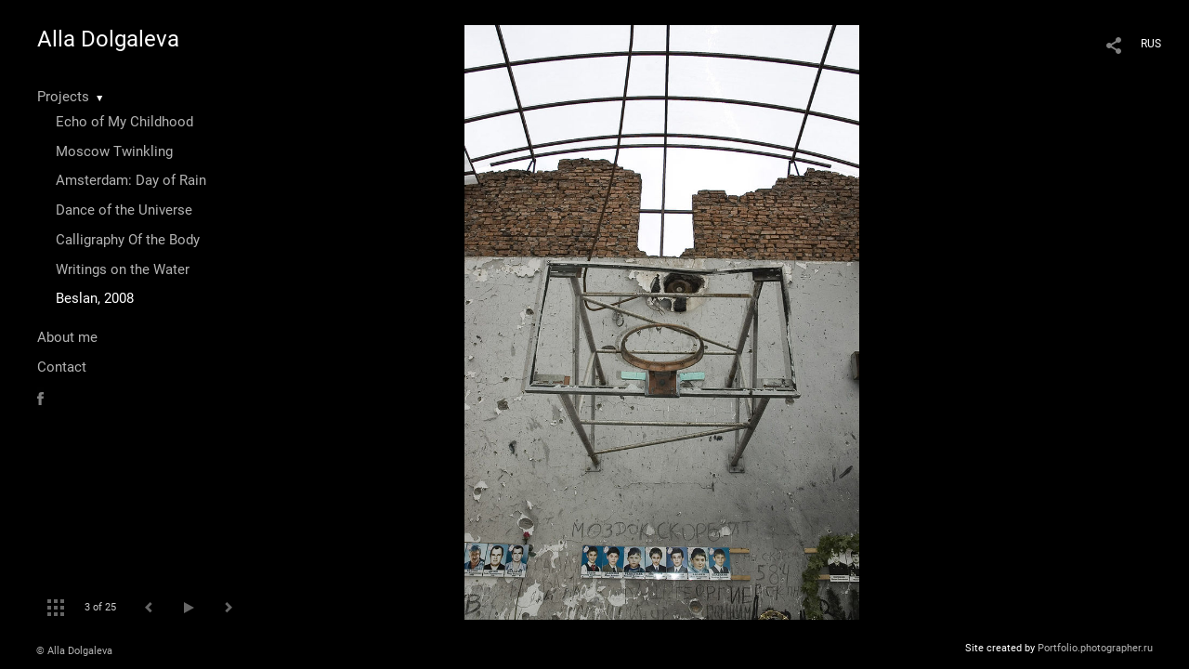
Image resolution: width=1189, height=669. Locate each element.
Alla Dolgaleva (108, 39)
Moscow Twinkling (114, 151)
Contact (61, 367)
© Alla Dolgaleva (74, 651)
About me (67, 337)
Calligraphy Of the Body (128, 239)
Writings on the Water (122, 269)
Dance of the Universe (124, 210)
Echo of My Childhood (124, 121)
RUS (1151, 43)
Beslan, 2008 (95, 298)
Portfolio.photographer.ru (1095, 648)
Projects (63, 96)
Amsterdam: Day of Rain (131, 180)
